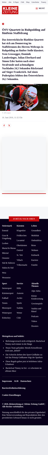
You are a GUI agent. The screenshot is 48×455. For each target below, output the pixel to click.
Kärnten (20, 226)
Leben (34, 226)
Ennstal (5, 230)
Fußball (5, 298)
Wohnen (34, 250)
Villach (20, 260)
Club (22, 2)
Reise (33, 245)
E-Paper (16, 2)
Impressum (7, 381)
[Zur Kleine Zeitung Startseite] (10, 10)
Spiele (19, 303)
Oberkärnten (22, 245)
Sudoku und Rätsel (36, 309)
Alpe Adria (35, 291)
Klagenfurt (21, 230)
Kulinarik (35, 255)
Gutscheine (35, 2)
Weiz (4, 273)
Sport (4, 283)
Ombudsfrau (36, 240)
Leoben (5, 243)
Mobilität (35, 235)
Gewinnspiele (37, 303)
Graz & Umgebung (6, 236)
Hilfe (19, 288)
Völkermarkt (22, 265)
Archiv (19, 298)
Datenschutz (25, 381)
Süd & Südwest (8, 263)
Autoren (20, 293)
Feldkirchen (21, 235)
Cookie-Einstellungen (11, 395)
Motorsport (6, 308)
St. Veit (20, 255)
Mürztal (5, 253)
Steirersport (7, 288)
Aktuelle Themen (35, 284)
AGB (16, 381)
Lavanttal (20, 240)
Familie (34, 265)
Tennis (4, 303)
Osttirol (20, 250)
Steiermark (7, 226)
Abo (10, 2)
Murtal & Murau (9, 248)
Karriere (34, 260)
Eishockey (6, 318)
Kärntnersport (7, 293)
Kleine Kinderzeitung (37, 297)
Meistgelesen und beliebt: (13, 336)
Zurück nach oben (24, 219)
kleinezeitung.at (16, 404)
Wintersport (7, 313)
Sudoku (20, 308)
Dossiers (34, 326)
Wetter (4, 2)
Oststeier (5, 258)
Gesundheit (36, 230)
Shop (28, 2)
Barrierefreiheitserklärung (13, 388)
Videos (34, 321)
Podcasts (35, 316)
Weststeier (6, 278)
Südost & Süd (7, 268)
